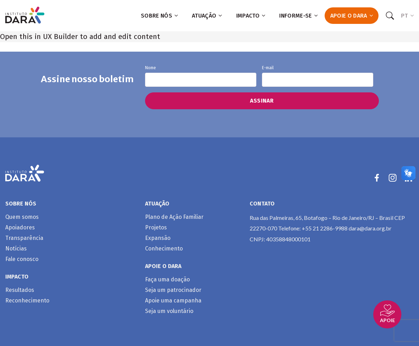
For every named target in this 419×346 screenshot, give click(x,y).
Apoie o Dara (351, 15)
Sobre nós (159, 15)
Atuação (207, 15)
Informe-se (298, 15)
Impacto (250, 15)
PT (407, 15)
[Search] (390, 16)
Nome (200, 76)
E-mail (317, 76)
